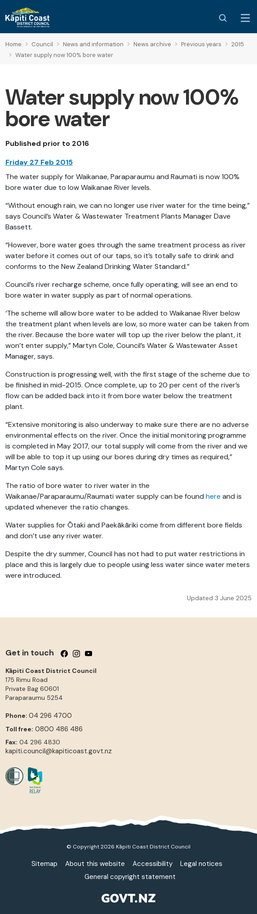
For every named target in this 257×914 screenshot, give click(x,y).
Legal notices (201, 863)
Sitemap (44, 863)
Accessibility (153, 863)
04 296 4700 (50, 715)
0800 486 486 (59, 729)
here (213, 496)
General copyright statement (130, 876)
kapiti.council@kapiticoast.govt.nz (58, 751)
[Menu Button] (245, 17)
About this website (95, 863)
